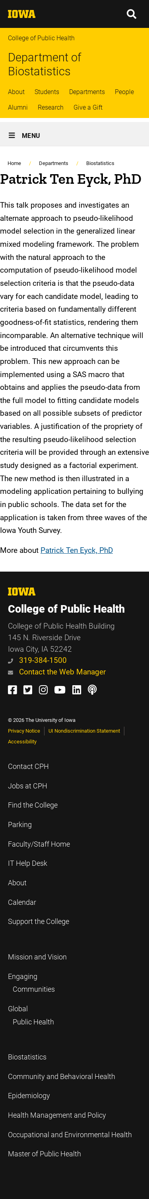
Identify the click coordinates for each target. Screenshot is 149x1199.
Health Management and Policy (57, 1115)
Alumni (18, 107)
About (16, 92)
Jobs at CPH (27, 786)
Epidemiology (29, 1096)
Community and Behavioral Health (61, 1077)
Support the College (38, 922)
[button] (132, 14)
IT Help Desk (27, 863)
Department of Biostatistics (44, 64)
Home (14, 163)
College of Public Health (41, 38)
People (124, 92)
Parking (20, 825)
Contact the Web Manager (57, 671)
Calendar (22, 902)
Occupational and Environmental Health (70, 1135)
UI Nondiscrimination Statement (84, 731)
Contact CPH (28, 767)
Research (51, 107)
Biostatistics (100, 163)
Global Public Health (31, 1015)
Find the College (33, 805)
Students (47, 92)
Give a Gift (88, 107)
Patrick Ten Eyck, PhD (77, 550)
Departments (87, 92)
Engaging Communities (31, 983)
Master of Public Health (44, 1154)
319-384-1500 (37, 660)
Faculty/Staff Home (39, 844)
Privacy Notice (24, 731)
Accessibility (22, 742)
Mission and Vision (37, 957)
